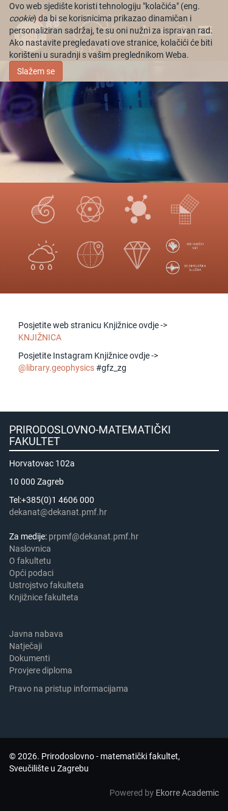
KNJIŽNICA (39, 337)
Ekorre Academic (187, 793)
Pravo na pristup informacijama (70, 688)
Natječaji (25, 646)
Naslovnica (30, 548)
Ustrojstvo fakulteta (46, 585)
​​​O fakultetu (30, 561)
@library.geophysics (56, 368)
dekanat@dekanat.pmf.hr (58, 512)
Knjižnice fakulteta (43, 597)
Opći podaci (31, 573)
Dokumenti (29, 658)
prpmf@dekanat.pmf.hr (94, 536)
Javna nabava (36, 634)
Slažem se (36, 71)
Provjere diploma (40, 670)
